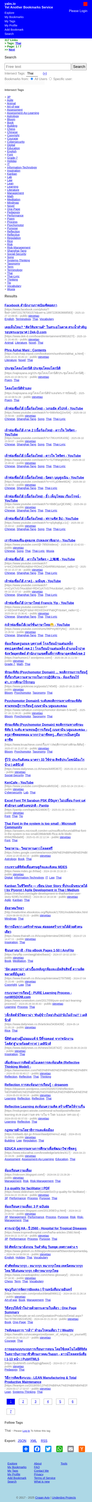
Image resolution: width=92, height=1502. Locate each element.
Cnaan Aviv (42, 1497)
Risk (10, 244)
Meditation (13, 199)
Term (10, 266)
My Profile (11, 25)
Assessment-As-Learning (23, 113)
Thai (18, 43)
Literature (13, 189)
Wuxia (11, 289)
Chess (11, 129)
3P (9, 97)
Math (10, 196)
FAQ (37, 1467)
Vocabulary (14, 286)
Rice (10, 241)
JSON (22, 1441)
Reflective (13, 234)
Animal (11, 103)
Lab (9, 177)
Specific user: (60, 79)
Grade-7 (12, 157)
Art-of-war (13, 106)
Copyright (13, 135)
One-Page (13, 209)
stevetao (33, 315)
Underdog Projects (64, 1497)
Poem (11, 218)
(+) (45, 73)
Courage (12, 138)
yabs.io (10, 3)
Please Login (78, 11)
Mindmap (13, 202)
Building (12, 125)
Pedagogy (13, 212)
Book (10, 122)
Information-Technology (22, 167)
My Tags (10, 21)
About (38, 1463)
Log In (26, 1430)
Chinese (12, 132)
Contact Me (41, 1470)
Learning (12, 186)
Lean (10, 183)
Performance (15, 215)
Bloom (11, 119)
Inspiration (13, 170)
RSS (44, 1441)
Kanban (12, 173)
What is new (42, 1481)
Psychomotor (15, 225)
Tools (64, 1463)
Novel (10, 205)
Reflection (13, 231)
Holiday (12, 161)
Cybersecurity (16, 141)
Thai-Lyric (13, 276)
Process (12, 221)
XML (33, 1441)
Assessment (15, 109)
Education (13, 148)
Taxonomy (13, 263)
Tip (9, 282)
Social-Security (16, 254)
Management (15, 193)
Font (10, 154)
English (11, 151)
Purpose (12, 228)
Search (9, 33)
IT (8, 164)
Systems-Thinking (18, 260)
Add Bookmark (14, 29)
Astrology (13, 116)
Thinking (12, 279)
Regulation (14, 238)
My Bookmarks (14, 17)
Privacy (39, 1474)
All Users (39, 79)
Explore (9, 12)
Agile (10, 100)
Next (12, 49)
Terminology (15, 270)
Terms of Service (44, 1478)
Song (10, 257)
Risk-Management (18, 247)
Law (9, 180)
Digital (11, 145)
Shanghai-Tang (16, 250)
